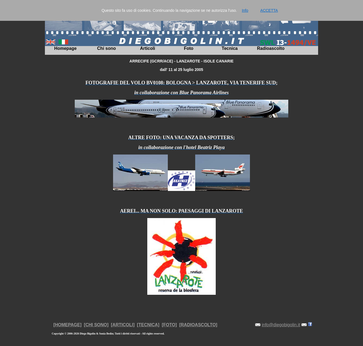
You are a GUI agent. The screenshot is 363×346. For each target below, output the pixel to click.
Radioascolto (270, 48)
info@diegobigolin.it (281, 324)
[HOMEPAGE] (67, 324)
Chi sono (106, 48)
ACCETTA (269, 10)
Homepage (65, 48)
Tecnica (230, 48)
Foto (189, 48)
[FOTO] (169, 324)
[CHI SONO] (96, 324)
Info (245, 10)
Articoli (147, 48)
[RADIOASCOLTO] (198, 324)
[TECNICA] (148, 324)
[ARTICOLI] (122, 324)
